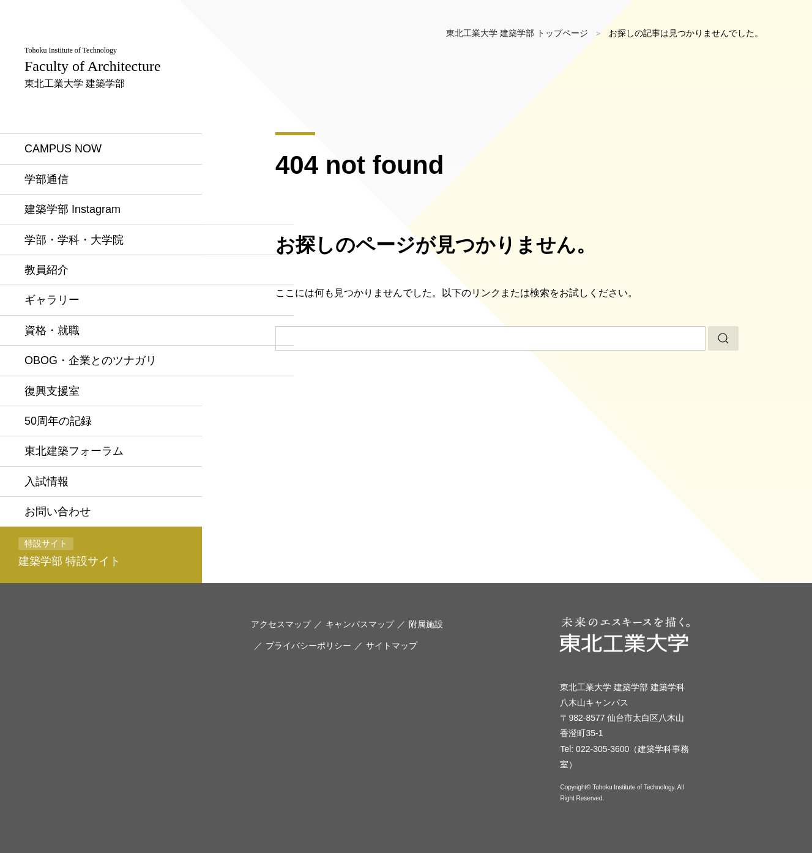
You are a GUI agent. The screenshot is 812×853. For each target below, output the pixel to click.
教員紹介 (46, 270)
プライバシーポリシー (308, 645)
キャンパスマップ (360, 624)
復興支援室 (52, 391)
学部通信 (46, 179)
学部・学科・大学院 (74, 240)
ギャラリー (52, 300)
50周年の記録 (58, 421)
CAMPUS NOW (63, 149)
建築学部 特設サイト (69, 552)
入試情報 (46, 481)
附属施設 (426, 624)
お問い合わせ (57, 511)
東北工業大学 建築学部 (92, 67)
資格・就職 (52, 330)
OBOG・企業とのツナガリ (90, 360)
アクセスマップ (281, 624)
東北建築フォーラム (74, 451)
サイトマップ (391, 645)
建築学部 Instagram (72, 209)
